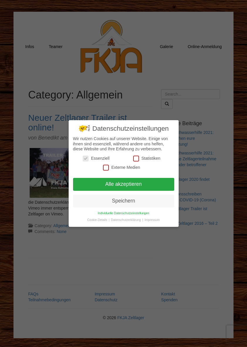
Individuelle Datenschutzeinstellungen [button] (123, 213)
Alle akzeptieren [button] (123, 184)
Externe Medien (121, 167)
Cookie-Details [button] (97, 219)
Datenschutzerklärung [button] (126, 219)
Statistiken (146, 158)
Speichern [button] (123, 200)
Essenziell (96, 158)
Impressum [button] (152, 219)
